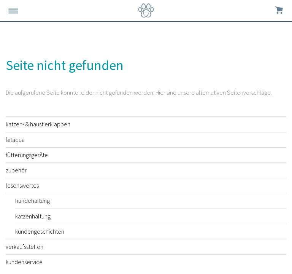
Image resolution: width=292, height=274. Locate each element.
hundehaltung (32, 200)
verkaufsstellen (24, 246)
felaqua (15, 139)
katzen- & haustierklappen (38, 124)
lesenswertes (22, 185)
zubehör (16, 170)
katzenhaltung (33, 216)
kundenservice (24, 262)
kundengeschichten (39, 231)
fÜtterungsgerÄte (27, 155)
